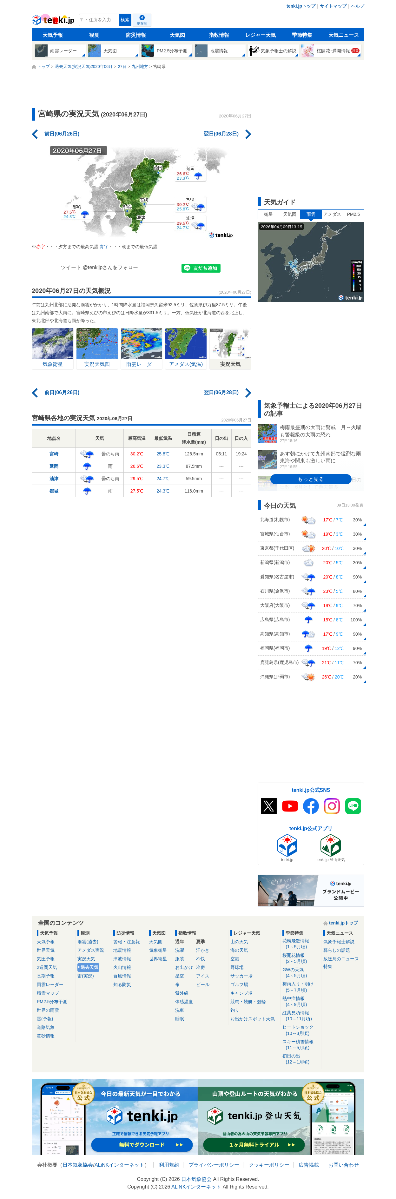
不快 (200, 958)
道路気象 (46, 1027)
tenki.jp (54, 22)
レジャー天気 (260, 35)
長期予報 (46, 975)
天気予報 (53, 35)
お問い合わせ (343, 1165)
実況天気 (86, 958)
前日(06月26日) (61, 133)
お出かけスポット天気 (252, 1018)
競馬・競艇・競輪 (248, 1001)
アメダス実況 (90, 950)
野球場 (237, 967)
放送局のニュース (341, 958)
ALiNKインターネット (119, 1165)
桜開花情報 (300, 958)
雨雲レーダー (50, 984)
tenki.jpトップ (301, 6)
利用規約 (169, 1165)
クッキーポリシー (269, 1165)
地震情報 (122, 950)
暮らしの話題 (336, 950)
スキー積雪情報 (300, 1045)
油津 (54, 478)
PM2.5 (353, 214)
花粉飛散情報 (300, 944)
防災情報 (136, 35)
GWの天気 (300, 973)
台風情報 (122, 975)
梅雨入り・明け (300, 987)
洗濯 (179, 950)
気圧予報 (46, 958)
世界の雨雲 (48, 1010)
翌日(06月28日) (221, 133)
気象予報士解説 (338, 941)
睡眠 (179, 1018)
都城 (54, 491)
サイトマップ (333, 6)
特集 (327, 966)
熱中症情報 (300, 1002)
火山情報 (122, 967)
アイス (202, 975)
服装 (179, 958)
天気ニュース (343, 35)
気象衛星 (158, 950)
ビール (202, 984)
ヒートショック (300, 1030)
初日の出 (300, 1059)
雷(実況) (85, 975)
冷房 (200, 967)
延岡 (54, 466)
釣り (234, 1010)
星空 (179, 975)
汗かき (202, 950)
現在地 (142, 23)
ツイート (71, 267)
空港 (234, 958)
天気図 (177, 35)
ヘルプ (357, 6)
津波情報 (122, 958)
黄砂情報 (46, 1035)
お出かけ (184, 967)
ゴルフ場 (239, 984)
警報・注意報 (126, 941)
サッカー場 (241, 975)
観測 (94, 35)
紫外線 (181, 993)
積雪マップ (48, 993)
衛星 (268, 214)
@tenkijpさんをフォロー (110, 267)
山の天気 (239, 941)
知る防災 (122, 984)
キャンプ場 (241, 993)
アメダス (332, 214)
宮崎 (54, 453)
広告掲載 (309, 1165)
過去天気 (89, 967)
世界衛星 (158, 958)
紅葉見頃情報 (300, 1016)
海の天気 (239, 950)
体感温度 (184, 1001)
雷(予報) (45, 1018)
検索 (125, 19)
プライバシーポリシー (213, 1165)
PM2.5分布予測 (52, 1001)
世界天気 (46, 950)
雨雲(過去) (87, 941)
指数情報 (219, 35)
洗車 (179, 1010)
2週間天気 (47, 967)
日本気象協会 (78, 1165)
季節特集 (302, 35)
